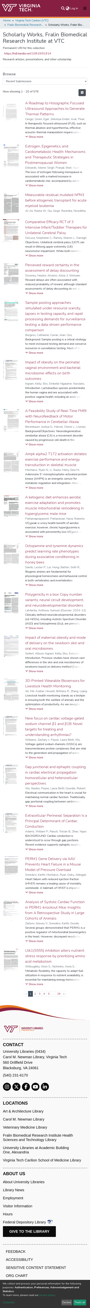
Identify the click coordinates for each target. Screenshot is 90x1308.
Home (7, 20)
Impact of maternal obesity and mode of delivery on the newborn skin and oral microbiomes (55, 643)
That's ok (79, 1302)
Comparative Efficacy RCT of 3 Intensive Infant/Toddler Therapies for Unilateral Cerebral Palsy (56, 227)
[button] (67, 8)
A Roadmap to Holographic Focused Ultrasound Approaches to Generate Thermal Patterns (55, 109)
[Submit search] (63, 8)
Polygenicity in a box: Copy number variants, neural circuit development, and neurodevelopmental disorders (54, 600)
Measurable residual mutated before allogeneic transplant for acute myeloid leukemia (56, 200)
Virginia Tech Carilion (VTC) (32, 20)
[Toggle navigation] (85, 8)
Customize (8, 1302)
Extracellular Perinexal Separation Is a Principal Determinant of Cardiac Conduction (56, 821)
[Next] (64, 994)
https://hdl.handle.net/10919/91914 (27, 54)
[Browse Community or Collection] (45, 81)
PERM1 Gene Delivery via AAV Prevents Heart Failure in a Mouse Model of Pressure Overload (53, 864)
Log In (74, 8)
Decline (66, 1302)
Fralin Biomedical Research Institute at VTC (25, 25)
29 (58, 994)
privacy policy (47, 1295)
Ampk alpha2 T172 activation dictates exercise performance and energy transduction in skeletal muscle (56, 459)
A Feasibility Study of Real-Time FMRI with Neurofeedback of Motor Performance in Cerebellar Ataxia (56, 416)
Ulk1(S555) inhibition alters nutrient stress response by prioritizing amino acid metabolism (55, 956)
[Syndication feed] (82, 92)
